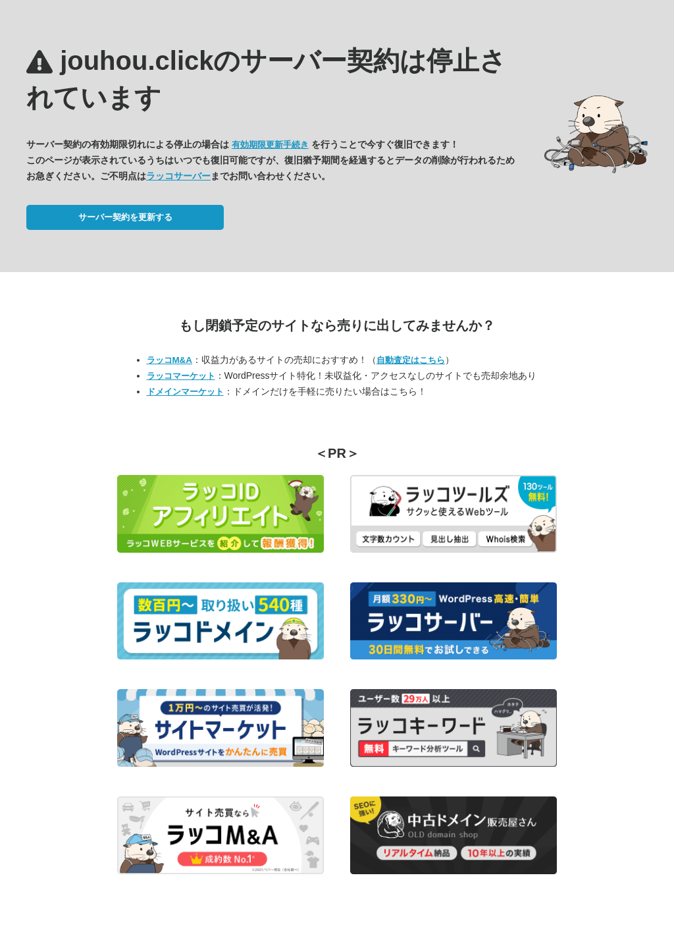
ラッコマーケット (181, 376)
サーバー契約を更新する (125, 217)
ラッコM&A (169, 360)
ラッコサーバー (178, 176)
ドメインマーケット (185, 392)
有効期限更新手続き (270, 145)
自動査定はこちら (410, 360)
